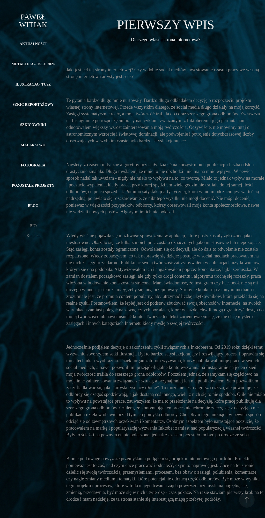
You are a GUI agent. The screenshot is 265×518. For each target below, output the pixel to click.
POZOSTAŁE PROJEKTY (33, 185)
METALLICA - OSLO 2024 (33, 64)
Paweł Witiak (33, 20)
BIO (33, 225)
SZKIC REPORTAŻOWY (33, 105)
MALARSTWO (33, 145)
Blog (33, 206)
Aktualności (33, 44)
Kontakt (33, 235)
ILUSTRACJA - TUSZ (33, 84)
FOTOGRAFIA (33, 165)
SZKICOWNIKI (33, 125)
